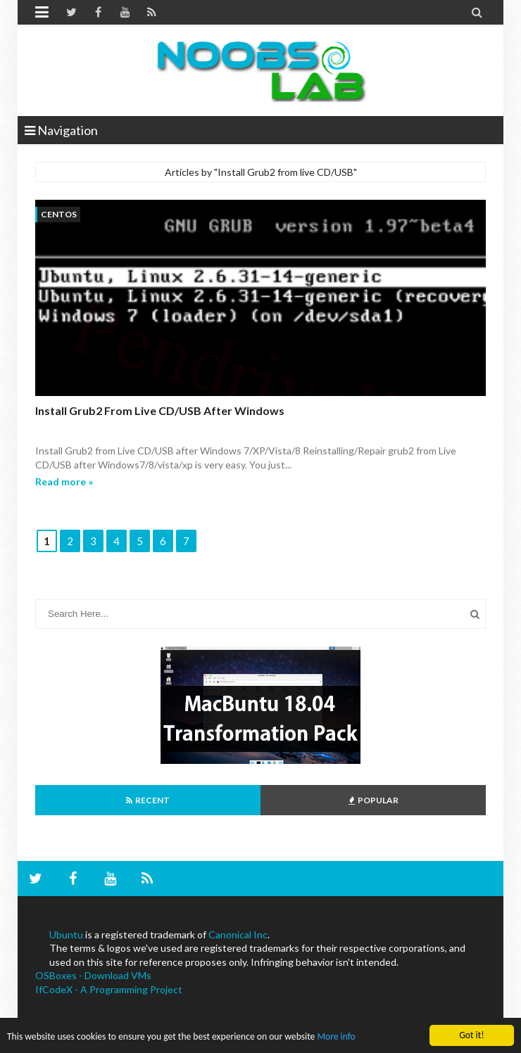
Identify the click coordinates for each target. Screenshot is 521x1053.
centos (59, 214)
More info (336, 1037)
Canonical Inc (238, 934)
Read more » (64, 481)
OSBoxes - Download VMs (93, 975)
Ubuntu (66, 934)
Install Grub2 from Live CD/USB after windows (159, 410)
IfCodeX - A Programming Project (108, 989)
